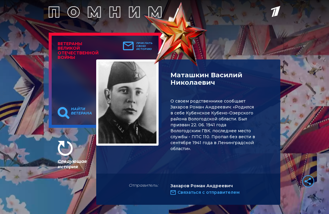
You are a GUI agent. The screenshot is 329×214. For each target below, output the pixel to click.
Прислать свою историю (144, 46)
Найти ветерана (81, 111)
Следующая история (72, 163)
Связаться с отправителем (209, 192)
